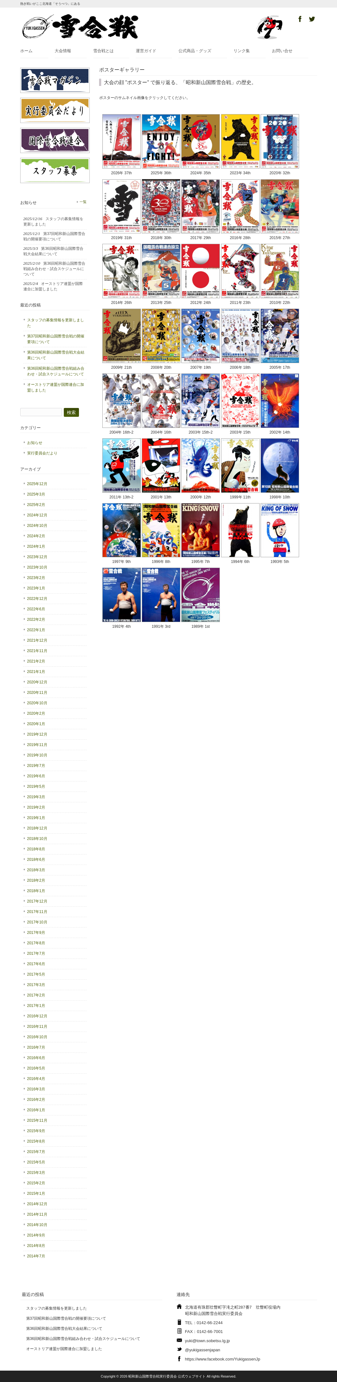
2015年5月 (36, 1162)
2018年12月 (37, 828)
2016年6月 (36, 1058)
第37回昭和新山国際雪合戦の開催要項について (55, 339)
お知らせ (34, 443)
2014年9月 (36, 1235)
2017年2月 (36, 995)
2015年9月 (36, 1131)
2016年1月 (36, 1110)
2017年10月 (37, 922)
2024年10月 (37, 525)
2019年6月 (36, 776)
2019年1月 (36, 818)
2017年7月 (36, 953)
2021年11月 (37, 651)
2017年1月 (36, 1005)
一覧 (83, 202)
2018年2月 (36, 880)
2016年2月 (36, 1099)
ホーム (26, 50)
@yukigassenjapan (202, 1350)
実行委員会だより (42, 453)
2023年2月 (36, 578)
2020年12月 (37, 682)
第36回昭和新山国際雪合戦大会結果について (55, 355)
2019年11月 (37, 745)
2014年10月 (37, 1225)
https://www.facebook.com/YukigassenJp (222, 1359)
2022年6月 (36, 609)
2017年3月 (36, 985)
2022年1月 (36, 630)
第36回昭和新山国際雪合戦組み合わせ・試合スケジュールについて (55, 371)
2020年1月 (36, 724)
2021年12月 (37, 640)
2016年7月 (36, 1047)
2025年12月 (37, 484)
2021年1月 (36, 671)
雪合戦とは (103, 50)
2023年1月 (36, 588)
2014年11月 (37, 1214)
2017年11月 (37, 912)
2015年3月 (36, 1172)
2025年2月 (36, 505)
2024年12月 (37, 515)
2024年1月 (36, 546)
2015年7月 (36, 1152)
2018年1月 (36, 891)
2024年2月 (36, 536)
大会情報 (63, 50)
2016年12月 (37, 1016)
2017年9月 (36, 932)
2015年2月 (36, 1183)
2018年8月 (36, 849)
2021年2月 (36, 661)
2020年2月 (36, 713)
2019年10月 (37, 755)
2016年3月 (36, 1089)
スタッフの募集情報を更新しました (55, 323)
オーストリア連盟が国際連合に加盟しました (55, 387)
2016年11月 (37, 1026)
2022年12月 (37, 598)
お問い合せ (282, 50)
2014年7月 (36, 1256)
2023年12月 (37, 557)
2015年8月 (36, 1141)
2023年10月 (37, 567)
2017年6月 (36, 964)
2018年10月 (37, 838)
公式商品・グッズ (194, 50)
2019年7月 (36, 765)
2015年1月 (36, 1193)
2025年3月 (36, 494)
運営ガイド (146, 50)
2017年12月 (37, 901)
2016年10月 (37, 1037)
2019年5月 (36, 786)
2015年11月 (37, 1120)
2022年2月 (36, 619)
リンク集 (241, 50)
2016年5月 (36, 1068)
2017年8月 (36, 943)
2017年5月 (36, 974)
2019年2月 (36, 807)
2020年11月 (37, 692)
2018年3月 (36, 870)
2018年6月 (36, 859)
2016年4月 (36, 1079)
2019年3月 (36, 797)
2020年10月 (37, 703)
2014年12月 (37, 1204)
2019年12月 (37, 734)
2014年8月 (36, 1245)
